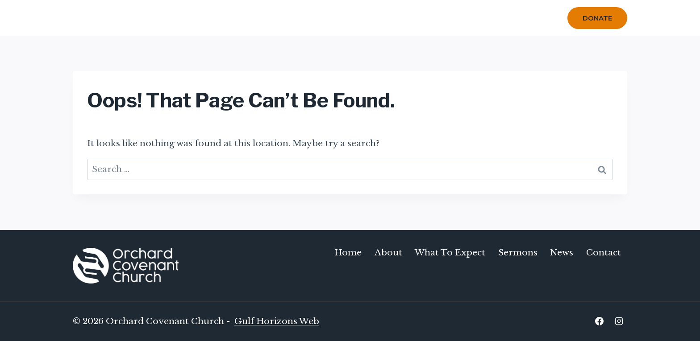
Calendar (443, 17)
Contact (528, 17)
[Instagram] (618, 321)
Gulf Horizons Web (276, 321)
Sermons (397, 17)
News (561, 252)
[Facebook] (599, 321)
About (388, 252)
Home (239, 17)
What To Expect (338, 17)
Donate (597, 18)
